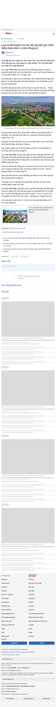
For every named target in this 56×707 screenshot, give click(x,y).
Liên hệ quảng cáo (8, 679)
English (31, 625)
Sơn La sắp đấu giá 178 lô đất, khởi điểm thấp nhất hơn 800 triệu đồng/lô (41, 210)
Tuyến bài (14, 643)
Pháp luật (32, 598)
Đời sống (31, 591)
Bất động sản (8, 38)
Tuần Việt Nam (6, 610)
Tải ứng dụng (10, 698)
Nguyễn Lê (9, 52)
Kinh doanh (5, 583)
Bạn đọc (31, 606)
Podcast (31, 636)
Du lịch (31, 602)
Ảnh (2, 632)
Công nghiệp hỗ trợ (7, 613)
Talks (3, 629)
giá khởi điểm (24, 256)
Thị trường (20, 38)
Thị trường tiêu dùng (8, 617)
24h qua (4, 639)
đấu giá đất (14, 256)
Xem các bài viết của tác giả (13, 55)
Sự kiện (42, 643)
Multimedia (5, 636)
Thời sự (31, 579)
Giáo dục (31, 587)
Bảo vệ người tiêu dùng (36, 613)
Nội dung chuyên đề (7, 625)
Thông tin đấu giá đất (17, 228)
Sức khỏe (31, 594)
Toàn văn (32, 610)
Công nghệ (5, 598)
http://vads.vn (11, 691)
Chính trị (4, 579)
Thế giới (4, 591)
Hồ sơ (30, 629)
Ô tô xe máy (5, 602)
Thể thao (4, 587)
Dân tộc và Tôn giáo (35, 583)
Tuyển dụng (46, 698)
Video (30, 632)
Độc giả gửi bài (28, 698)
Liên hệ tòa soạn (7, 659)
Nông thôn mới (6, 621)
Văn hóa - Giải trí (7, 594)
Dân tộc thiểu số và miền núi (38, 621)
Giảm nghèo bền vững (36, 617)
